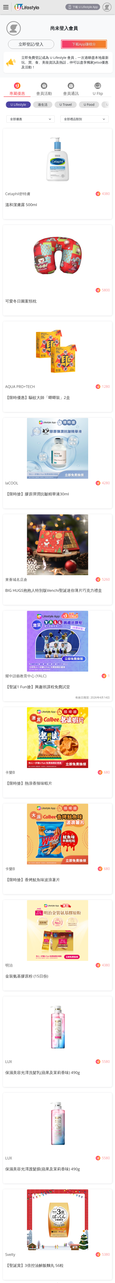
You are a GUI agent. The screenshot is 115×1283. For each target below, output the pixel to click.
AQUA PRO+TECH (20, 386)
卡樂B (10, 772)
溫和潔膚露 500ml (21, 204)
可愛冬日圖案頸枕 (20, 301)
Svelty (10, 1254)
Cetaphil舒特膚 (17, 193)
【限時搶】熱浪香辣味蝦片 (28, 783)
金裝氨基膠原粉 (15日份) (26, 976)
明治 (9, 965)
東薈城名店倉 (16, 579)
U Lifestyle (18, 104)
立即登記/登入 (31, 44)
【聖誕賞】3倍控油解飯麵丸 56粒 (34, 1265)
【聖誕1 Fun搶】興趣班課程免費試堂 (37, 686)
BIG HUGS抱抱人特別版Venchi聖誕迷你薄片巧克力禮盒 (53, 590)
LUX (8, 1061)
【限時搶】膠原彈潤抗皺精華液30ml (37, 494)
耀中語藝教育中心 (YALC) (25, 675)
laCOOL (11, 483)
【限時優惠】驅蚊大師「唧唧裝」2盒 (37, 397)
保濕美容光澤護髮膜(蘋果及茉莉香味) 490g (42, 1169)
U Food (89, 104)
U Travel (65, 104)
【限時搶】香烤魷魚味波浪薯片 (32, 879)
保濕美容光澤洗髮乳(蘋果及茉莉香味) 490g (42, 1072)
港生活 (43, 104)
